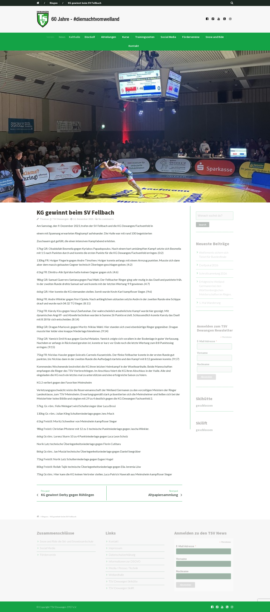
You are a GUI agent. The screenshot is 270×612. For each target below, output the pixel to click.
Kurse (126, 37)
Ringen (54, 3)
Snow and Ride (215, 37)
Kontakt (134, 46)
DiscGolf (96, 37)
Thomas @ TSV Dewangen (54, 219)
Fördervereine (190, 37)
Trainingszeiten (144, 37)
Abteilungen (112, 37)
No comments (106, 219)
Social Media (168, 37)
